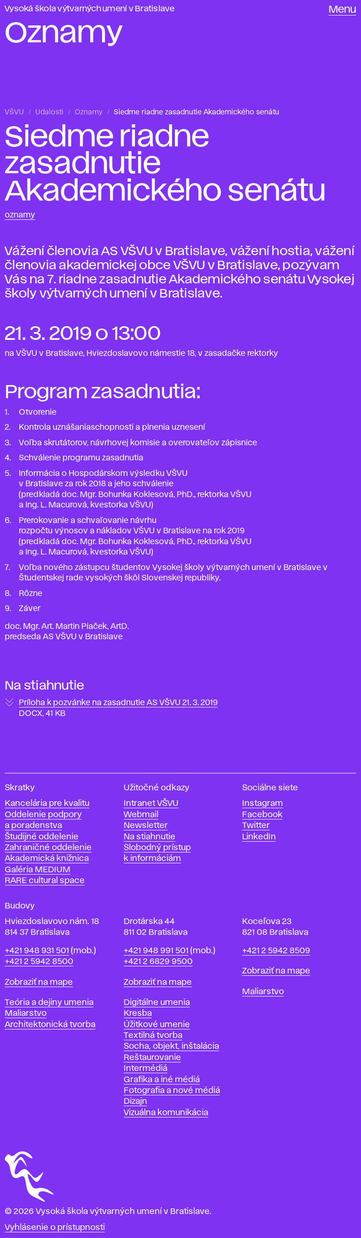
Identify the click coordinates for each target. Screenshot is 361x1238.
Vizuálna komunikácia (166, 1113)
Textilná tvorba (153, 1035)
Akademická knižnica (47, 858)
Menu (342, 10)
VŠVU (14, 112)
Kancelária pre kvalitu (47, 803)
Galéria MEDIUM (38, 870)
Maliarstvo (26, 1013)
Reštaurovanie (152, 1057)
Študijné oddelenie (41, 837)
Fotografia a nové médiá (172, 1090)
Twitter (256, 825)
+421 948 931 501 (37, 951)
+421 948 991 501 (156, 951)
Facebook (262, 815)
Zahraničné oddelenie (48, 848)
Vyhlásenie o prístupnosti (55, 1227)
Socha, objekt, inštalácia (171, 1046)
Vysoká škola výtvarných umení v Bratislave (90, 9)
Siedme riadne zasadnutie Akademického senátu (196, 112)
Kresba (138, 1013)
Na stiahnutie (149, 837)
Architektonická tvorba (50, 1025)
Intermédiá (145, 1068)
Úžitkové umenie (157, 1025)
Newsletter (146, 825)
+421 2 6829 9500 (158, 961)
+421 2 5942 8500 (39, 961)
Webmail (141, 815)
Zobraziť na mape (39, 982)
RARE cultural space (45, 880)
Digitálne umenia (157, 1002)
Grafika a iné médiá (162, 1080)
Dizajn (135, 1101)
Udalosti (49, 112)
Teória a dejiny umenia (49, 1002)
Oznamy (88, 112)
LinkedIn (259, 837)
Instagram (262, 803)
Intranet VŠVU (151, 803)
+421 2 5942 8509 (276, 951)
